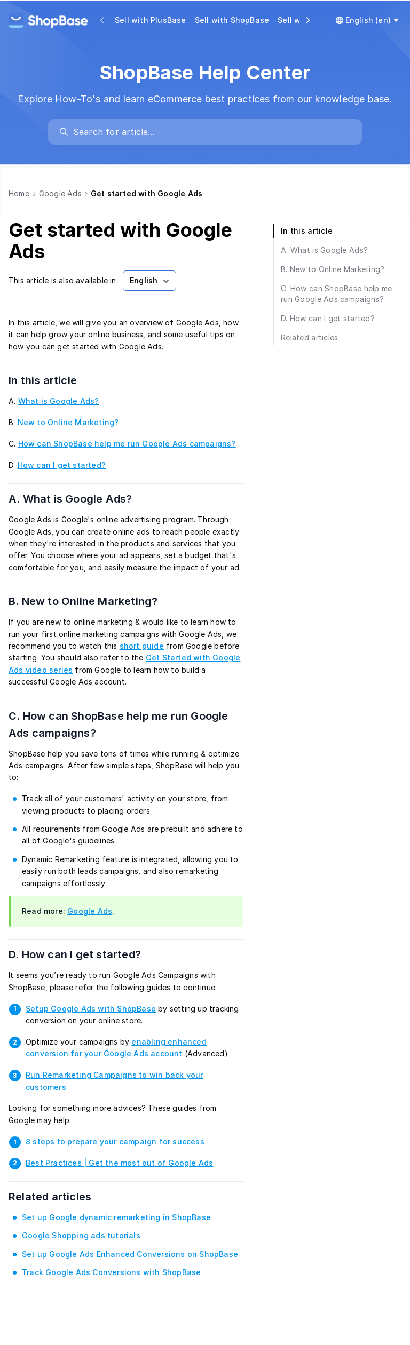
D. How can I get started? (88, 954)
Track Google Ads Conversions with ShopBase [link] (111, 1272)
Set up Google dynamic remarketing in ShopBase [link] (116, 1217)
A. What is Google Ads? (84, 498)
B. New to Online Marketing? (97, 601)
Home (19, 193)
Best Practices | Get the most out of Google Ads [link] (119, 1162)
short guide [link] (142, 645)
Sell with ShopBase (232, 20)
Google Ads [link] (89, 911)
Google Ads (60, 193)
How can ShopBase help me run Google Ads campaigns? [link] (127, 443)
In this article (56, 380)
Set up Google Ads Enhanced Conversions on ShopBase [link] (130, 1254)
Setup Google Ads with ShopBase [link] (91, 1008)
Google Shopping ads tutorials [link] (81, 1235)
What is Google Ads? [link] (58, 400)
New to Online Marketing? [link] (68, 422)
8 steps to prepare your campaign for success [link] (115, 1141)
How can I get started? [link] (62, 464)
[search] (210, 131)
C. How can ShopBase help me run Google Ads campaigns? (118, 724)
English (150, 280)
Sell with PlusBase (150, 20)
